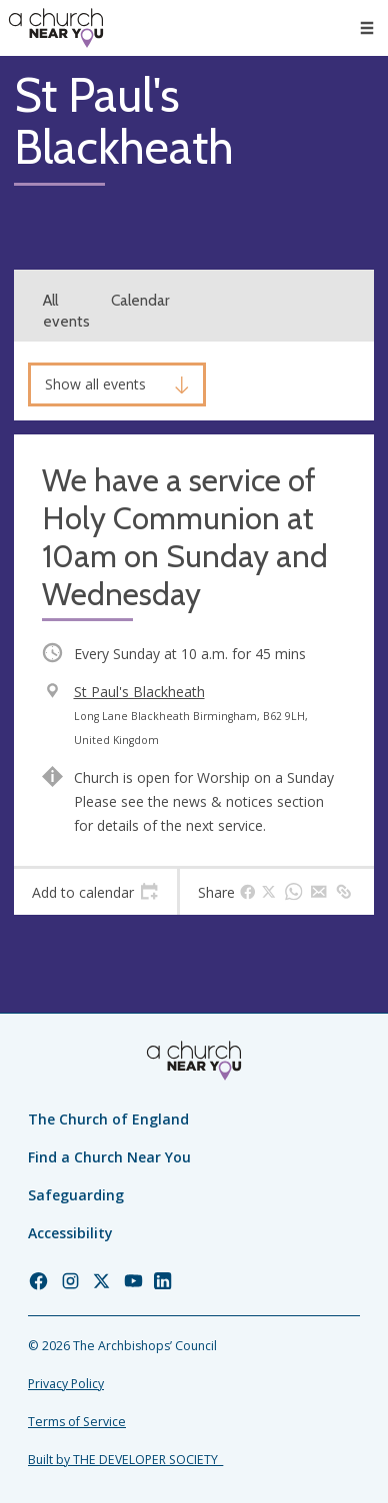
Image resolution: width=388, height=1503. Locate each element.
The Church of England (108, 1119)
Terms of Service (77, 1421)
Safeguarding (76, 1194)
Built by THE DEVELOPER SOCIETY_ (125, 1459)
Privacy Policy (66, 1383)
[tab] (95, 892)
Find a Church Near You (109, 1156)
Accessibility (70, 1232)
